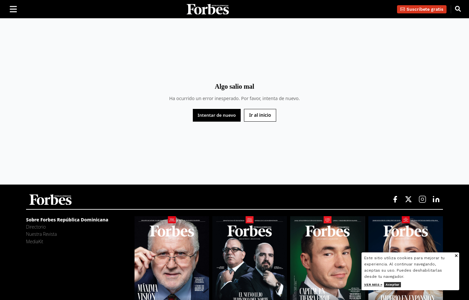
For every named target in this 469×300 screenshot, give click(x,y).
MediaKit (34, 241)
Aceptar (392, 284)
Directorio (36, 227)
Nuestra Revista (41, 234)
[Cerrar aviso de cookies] (456, 256)
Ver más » (373, 284)
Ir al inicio (260, 115)
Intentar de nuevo (217, 115)
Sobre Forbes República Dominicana (67, 220)
